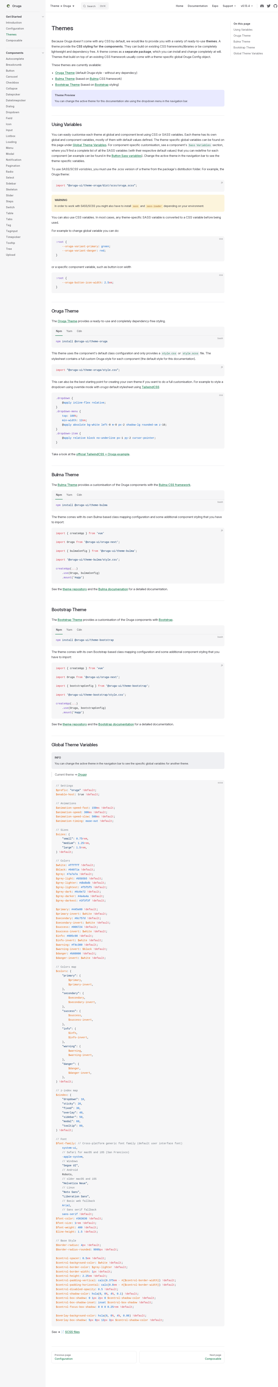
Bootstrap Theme (244, 47)
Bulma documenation (113, 589)
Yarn (69, 331)
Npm (59, 331)
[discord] (262, 6)
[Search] (95, 6)
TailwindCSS (150, 387)
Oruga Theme (242, 35)
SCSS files (72, 1332)
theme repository (75, 589)
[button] (25, 17)
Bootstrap (102, 84)
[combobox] (62, 6)
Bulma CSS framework (174, 485)
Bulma (94, 79)
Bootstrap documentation (116, 724)
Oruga (82, 774)
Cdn (79, 331)
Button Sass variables (127, 156)
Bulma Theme (242, 41)
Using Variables (243, 29)
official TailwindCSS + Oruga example (102, 454)
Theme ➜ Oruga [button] (62, 5)
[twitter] (268, 6)
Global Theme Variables (248, 53)
